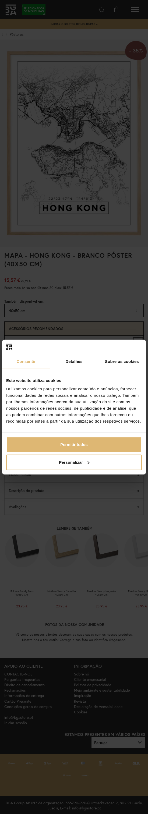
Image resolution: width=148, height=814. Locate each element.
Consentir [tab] (26, 361)
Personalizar (74, 462)
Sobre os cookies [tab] (122, 361)
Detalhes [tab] (73, 361)
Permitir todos (74, 444)
